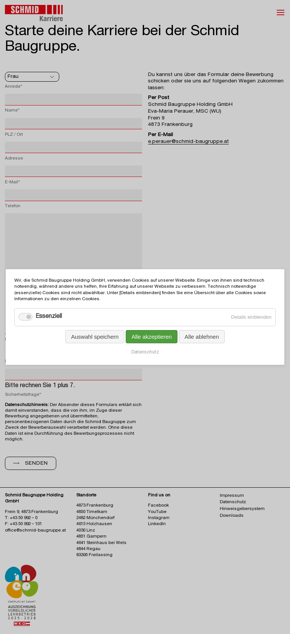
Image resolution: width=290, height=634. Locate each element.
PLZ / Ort (14, 135)
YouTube (157, 512)
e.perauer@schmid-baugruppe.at (188, 141)
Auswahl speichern (95, 336)
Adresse (14, 159)
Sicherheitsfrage (23, 395)
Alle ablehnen (202, 336)
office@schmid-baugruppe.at (35, 531)
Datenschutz (145, 352)
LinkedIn (157, 524)
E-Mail (12, 182)
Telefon (12, 206)
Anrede (13, 87)
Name (12, 111)
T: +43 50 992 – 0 (21, 518)
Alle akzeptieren (151, 336)
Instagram (159, 518)
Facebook (158, 506)
